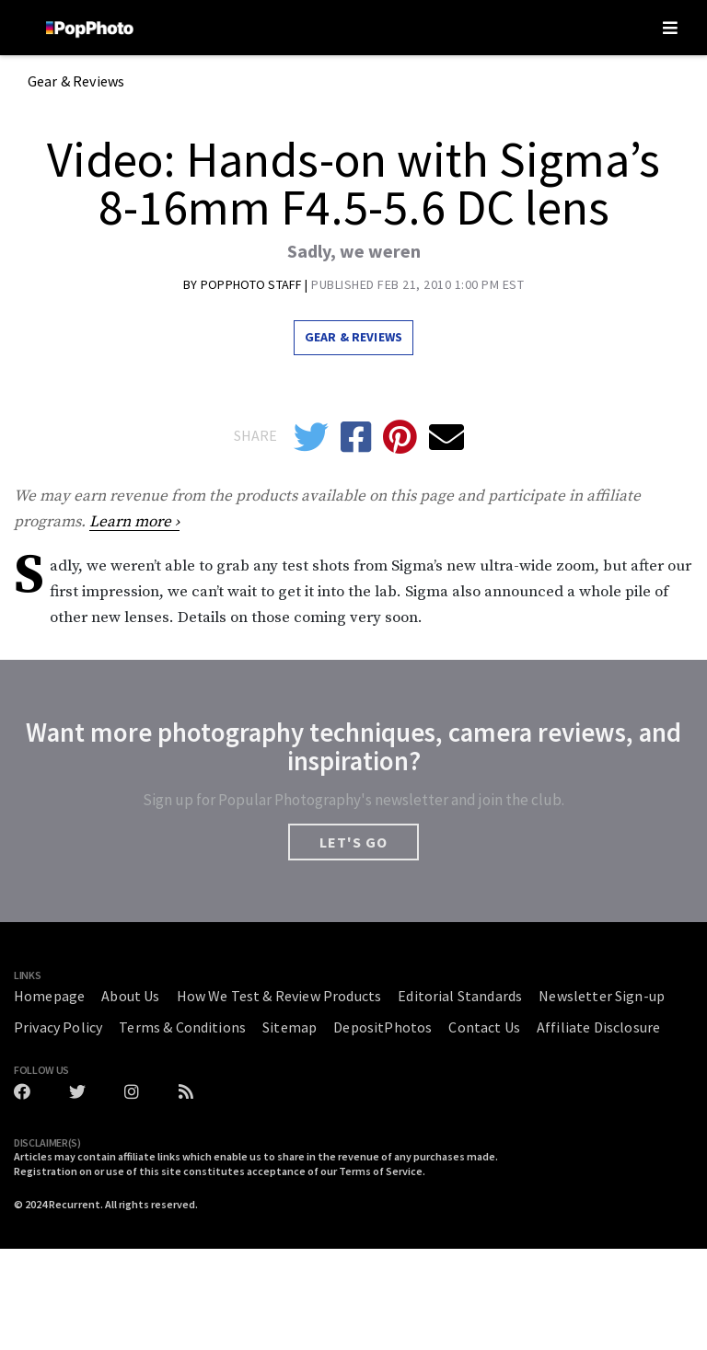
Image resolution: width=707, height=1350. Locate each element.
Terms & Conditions (182, 1027)
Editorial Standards (460, 996)
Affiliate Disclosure (598, 1027)
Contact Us (484, 1027)
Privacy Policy (58, 1027)
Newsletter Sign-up (602, 996)
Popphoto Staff (253, 284)
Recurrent (74, 1204)
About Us (130, 996)
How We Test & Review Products (279, 996)
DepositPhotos (382, 1027)
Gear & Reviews (76, 82)
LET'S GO (353, 842)
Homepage (49, 996)
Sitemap (289, 1027)
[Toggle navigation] (670, 27)
